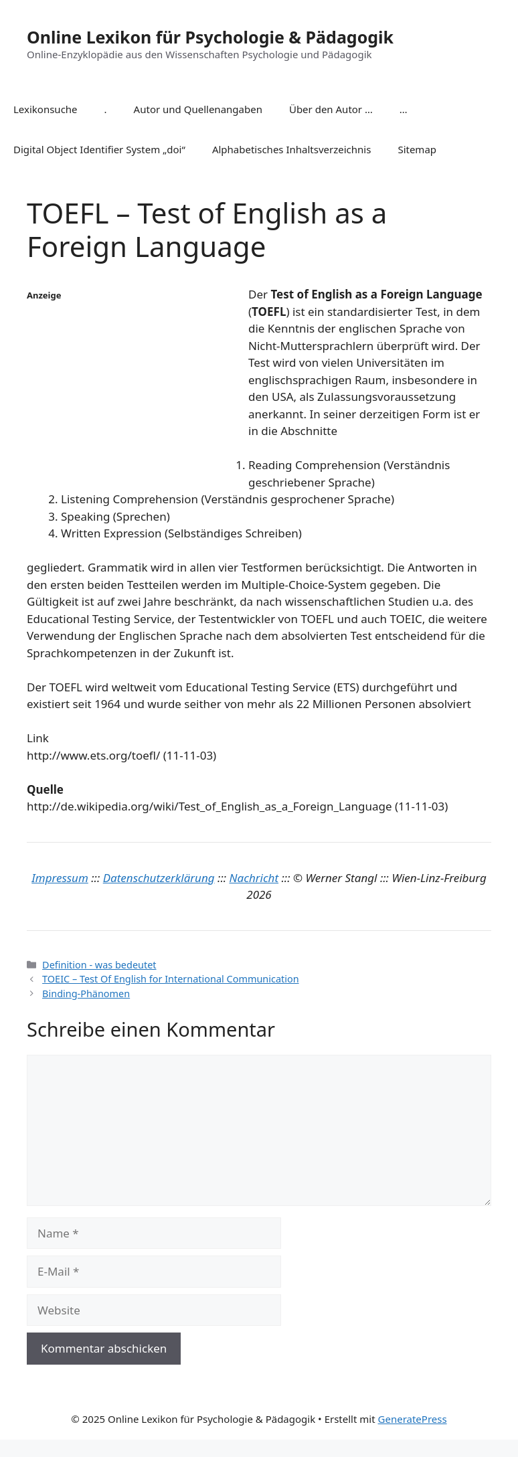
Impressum (59, 877)
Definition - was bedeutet (99, 964)
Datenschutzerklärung (159, 877)
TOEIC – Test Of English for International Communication (170, 978)
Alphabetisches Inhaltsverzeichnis (291, 149)
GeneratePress (412, 1419)
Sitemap (417, 149)
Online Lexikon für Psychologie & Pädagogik (210, 36)
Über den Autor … (331, 109)
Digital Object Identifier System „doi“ (99, 149)
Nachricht (254, 877)
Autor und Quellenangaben (198, 109)
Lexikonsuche (45, 109)
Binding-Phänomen (86, 993)
